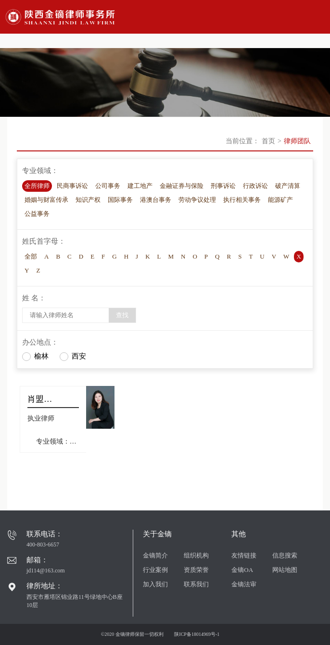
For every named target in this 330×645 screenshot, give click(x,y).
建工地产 (139, 185)
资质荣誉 (196, 569)
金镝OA (242, 569)
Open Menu (318, 17)
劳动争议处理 (197, 199)
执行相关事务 (242, 199)
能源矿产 (280, 199)
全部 (31, 256)
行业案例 (155, 569)
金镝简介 (155, 555)
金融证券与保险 (181, 185)
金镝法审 (243, 584)
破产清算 (287, 185)
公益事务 (37, 213)
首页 (268, 141)
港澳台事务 (155, 199)
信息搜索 (284, 555)
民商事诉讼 (72, 185)
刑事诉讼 (223, 185)
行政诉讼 (255, 185)
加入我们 (155, 584)
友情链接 (243, 555)
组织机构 (196, 555)
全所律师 (37, 185)
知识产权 (88, 199)
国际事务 (120, 199)
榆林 (41, 356)
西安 (79, 356)
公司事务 (107, 185)
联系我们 (196, 584)
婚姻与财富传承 (46, 199)
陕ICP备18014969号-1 (196, 634)
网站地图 (284, 569)
